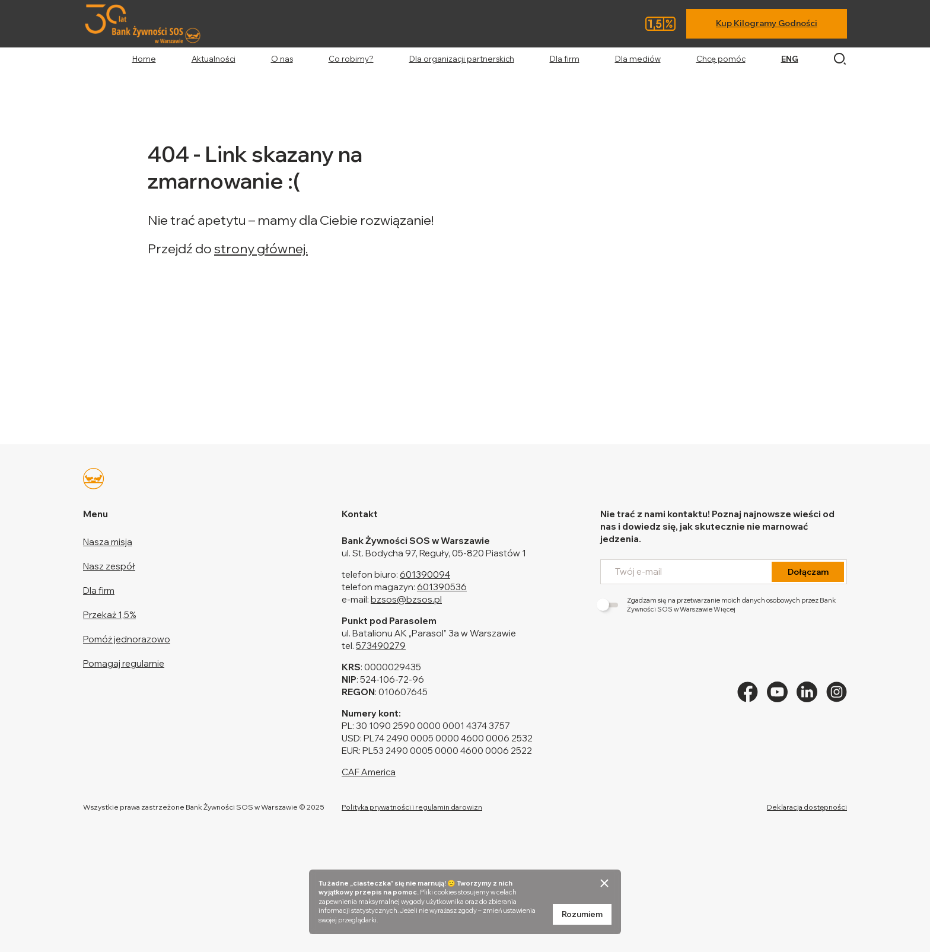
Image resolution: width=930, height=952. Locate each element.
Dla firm (564, 58)
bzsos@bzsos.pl (406, 599)
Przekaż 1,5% (109, 614)
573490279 (381, 645)
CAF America (369, 772)
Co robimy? (351, 58)
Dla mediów (638, 58)
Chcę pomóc (721, 58)
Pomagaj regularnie (123, 663)
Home (144, 58)
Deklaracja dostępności (807, 807)
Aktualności (213, 58)
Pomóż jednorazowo (126, 639)
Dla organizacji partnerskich (461, 58)
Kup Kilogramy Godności (766, 23)
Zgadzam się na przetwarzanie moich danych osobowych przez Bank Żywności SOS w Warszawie (718, 604)
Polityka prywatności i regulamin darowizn (412, 807)
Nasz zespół (109, 566)
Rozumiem (582, 914)
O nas (282, 58)
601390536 (442, 587)
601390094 (425, 574)
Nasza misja (107, 541)
